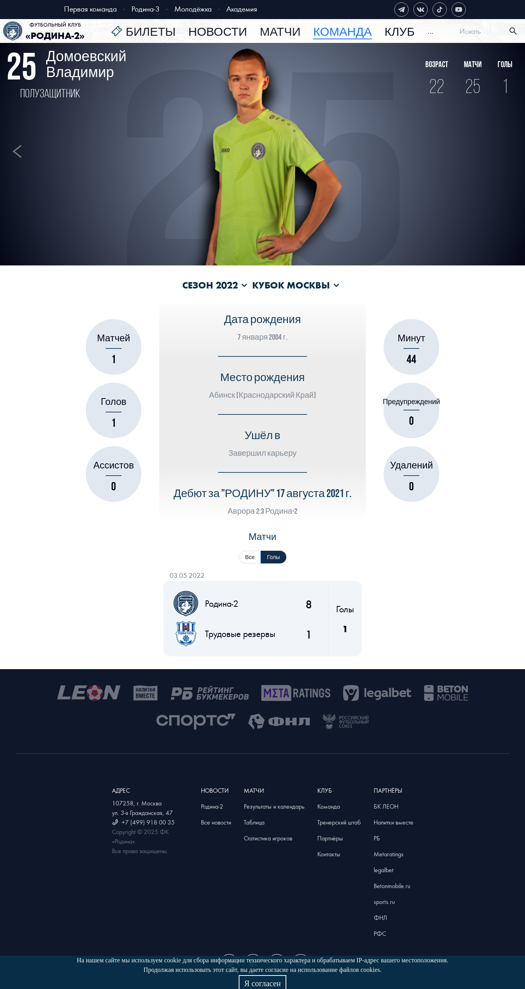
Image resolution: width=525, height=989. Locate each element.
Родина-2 (212, 806)
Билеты (150, 32)
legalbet (384, 870)
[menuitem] (143, 32)
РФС (380, 933)
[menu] (272, 31)
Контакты (328, 854)
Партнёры (330, 838)
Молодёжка (193, 9)
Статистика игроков (268, 838)
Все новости (216, 822)
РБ (377, 838)
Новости (217, 32)
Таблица (254, 822)
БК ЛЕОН (386, 806)
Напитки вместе (393, 822)
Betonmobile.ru (392, 886)
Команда (328, 806)
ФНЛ (380, 917)
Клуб (399, 32)
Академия (241, 9)
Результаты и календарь (274, 806)
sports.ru (384, 902)
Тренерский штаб (339, 822)
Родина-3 (145, 9)
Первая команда (90, 9)
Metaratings (388, 854)
